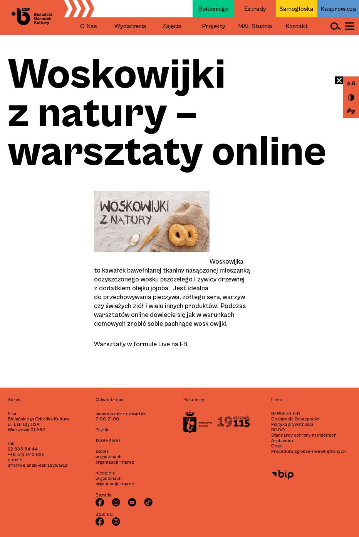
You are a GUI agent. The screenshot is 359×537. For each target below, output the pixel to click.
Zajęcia (171, 26)
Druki (277, 446)
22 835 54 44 (23, 449)
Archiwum (282, 440)
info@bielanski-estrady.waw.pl (38, 465)
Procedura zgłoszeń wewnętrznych (308, 451)
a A (351, 83)
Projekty (213, 26)
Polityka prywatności (292, 424)
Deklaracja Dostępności (295, 419)
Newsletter (285, 413)
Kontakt (296, 26)
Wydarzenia (130, 26)
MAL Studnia (255, 26)
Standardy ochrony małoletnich (304, 435)
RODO (278, 429)
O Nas (88, 26)
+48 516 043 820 (26, 454)
